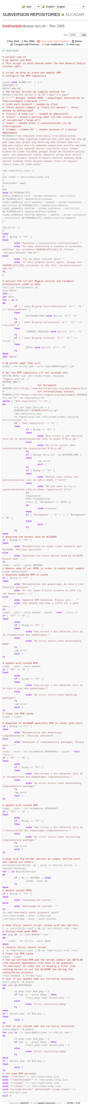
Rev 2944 (14, 41)
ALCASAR (74, 14)
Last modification (54, 44)
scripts (16, 26)
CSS (78, 1103)
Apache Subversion (47, 1103)
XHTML (70, 1103)
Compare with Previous (26, 44)
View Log (74, 44)
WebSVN (24, 1103)
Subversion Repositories (31, 14)
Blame (78, 41)
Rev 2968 (29, 41)
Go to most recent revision (54, 41)
